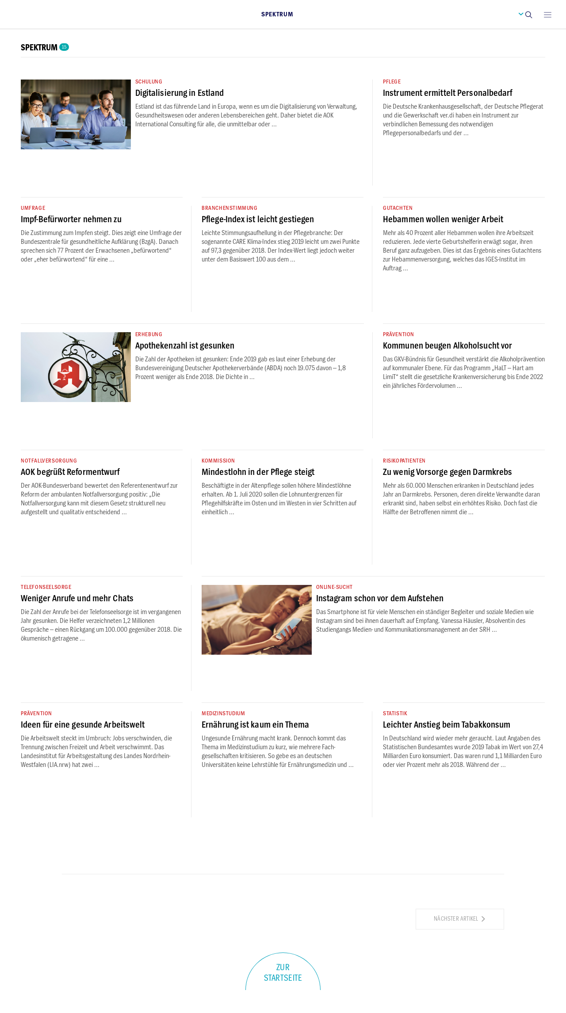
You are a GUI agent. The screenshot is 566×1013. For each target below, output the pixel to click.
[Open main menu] (547, 14)
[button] (528, 14)
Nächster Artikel (460, 918)
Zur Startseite (283, 973)
